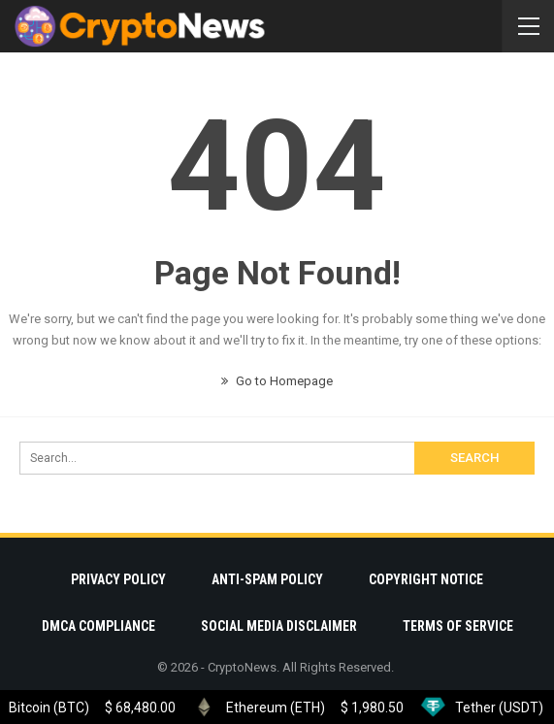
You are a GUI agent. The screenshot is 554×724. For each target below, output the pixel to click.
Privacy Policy (118, 579)
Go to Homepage (277, 381)
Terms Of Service (458, 626)
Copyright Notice (426, 579)
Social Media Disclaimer (279, 626)
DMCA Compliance (98, 626)
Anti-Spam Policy (267, 579)
